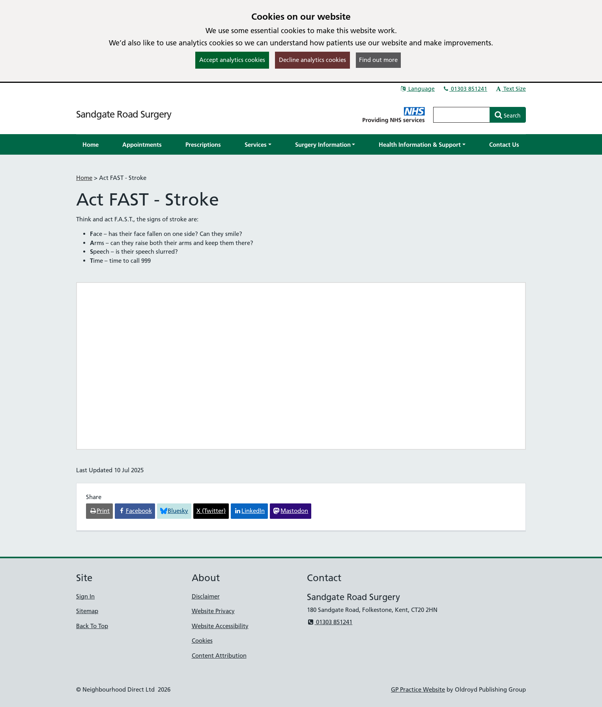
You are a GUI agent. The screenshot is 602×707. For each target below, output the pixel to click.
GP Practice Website (418, 689)
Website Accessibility (220, 626)
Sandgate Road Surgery (123, 114)
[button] (258, 145)
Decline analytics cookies (312, 60)
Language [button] (417, 88)
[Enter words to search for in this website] (461, 115)
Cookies (202, 640)
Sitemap (87, 611)
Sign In (85, 596)
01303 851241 (464, 88)
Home (84, 177)
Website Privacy (213, 611)
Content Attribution (219, 655)
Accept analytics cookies (232, 60)
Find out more (378, 60)
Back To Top (92, 626)
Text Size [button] (510, 88)
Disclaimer (206, 596)
